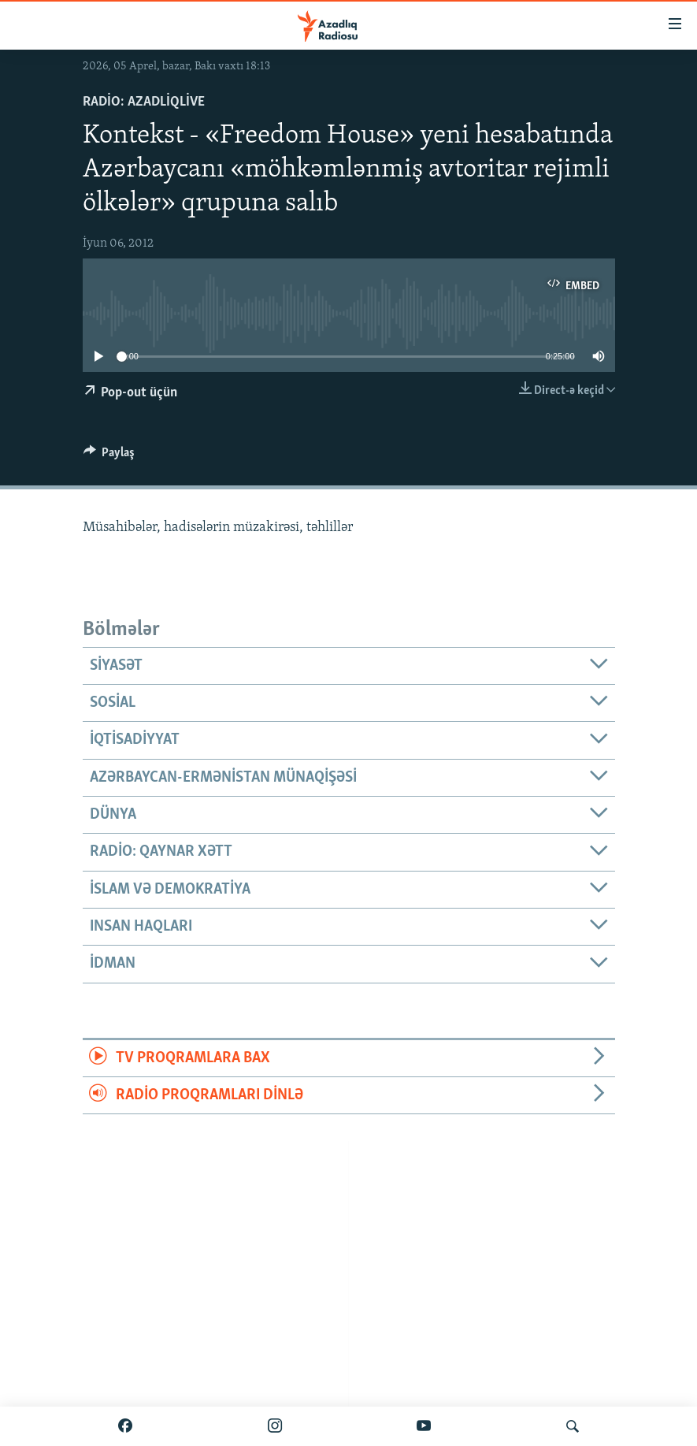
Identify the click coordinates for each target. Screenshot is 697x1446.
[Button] (109, 456)
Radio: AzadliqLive (144, 102)
